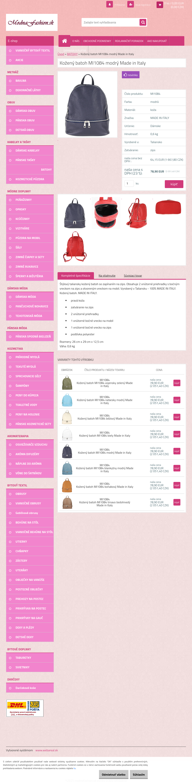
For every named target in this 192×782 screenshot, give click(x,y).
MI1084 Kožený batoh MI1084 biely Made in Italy (104, 434)
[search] (143, 22)
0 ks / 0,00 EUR (174, 3)
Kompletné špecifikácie (75, 275)
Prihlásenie (112, 4)
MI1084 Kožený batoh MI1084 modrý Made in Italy (104, 451)
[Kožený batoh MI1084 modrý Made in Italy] (75, 197)
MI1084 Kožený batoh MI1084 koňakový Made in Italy (104, 485)
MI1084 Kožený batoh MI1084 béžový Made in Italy (105, 417)
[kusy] (129, 183)
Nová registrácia (140, 4)
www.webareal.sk (46, 750)
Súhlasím (137, 774)
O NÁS (76, 41)
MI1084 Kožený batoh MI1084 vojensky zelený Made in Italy (105, 383)
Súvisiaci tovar (133, 275)
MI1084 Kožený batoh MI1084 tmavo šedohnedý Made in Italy (104, 502)
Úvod (61, 54)
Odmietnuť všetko (108, 774)
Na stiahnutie (107, 275)
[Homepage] (66, 41)
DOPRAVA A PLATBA (75, 50)
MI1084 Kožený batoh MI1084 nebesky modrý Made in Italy (104, 400)
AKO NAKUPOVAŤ (157, 41)
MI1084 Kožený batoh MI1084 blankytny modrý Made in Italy (104, 468)
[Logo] (32, 22)
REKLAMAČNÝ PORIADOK (129, 41)
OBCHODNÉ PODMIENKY (97, 41)
